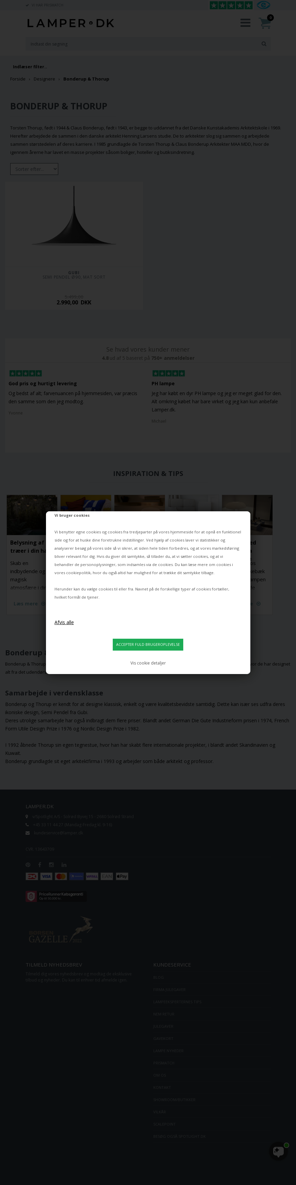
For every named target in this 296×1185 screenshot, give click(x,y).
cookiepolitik (78, 572)
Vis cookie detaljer (148, 663)
